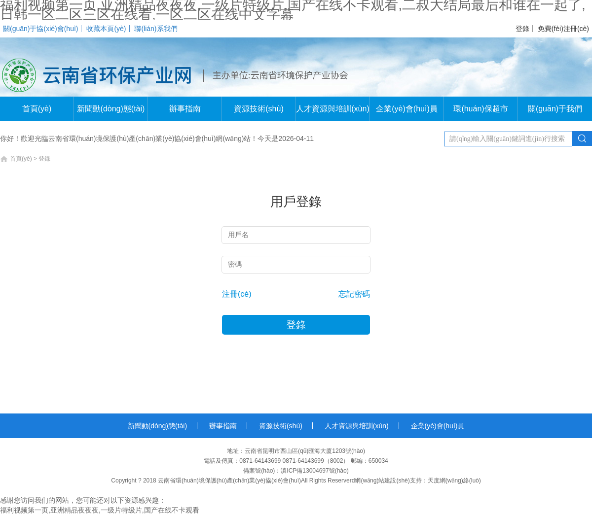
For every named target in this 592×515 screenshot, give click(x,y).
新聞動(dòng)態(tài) (111, 108)
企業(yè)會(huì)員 (406, 108)
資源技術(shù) (258, 108)
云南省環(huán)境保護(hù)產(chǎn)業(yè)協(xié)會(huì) (229, 480)
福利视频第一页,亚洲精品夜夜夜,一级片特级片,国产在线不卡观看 (99, 510)
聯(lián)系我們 (155, 28)
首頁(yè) (37, 108)
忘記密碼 (354, 294)
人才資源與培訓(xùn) (332, 108)
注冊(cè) (237, 294)
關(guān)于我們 (555, 108)
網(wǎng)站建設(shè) (382, 480)
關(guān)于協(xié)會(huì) (40, 28)
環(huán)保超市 (480, 108)
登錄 (522, 28)
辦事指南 (185, 108)
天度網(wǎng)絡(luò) (454, 480)
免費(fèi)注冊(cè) (563, 28)
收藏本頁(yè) (106, 28)
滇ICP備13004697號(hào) (314, 470)
